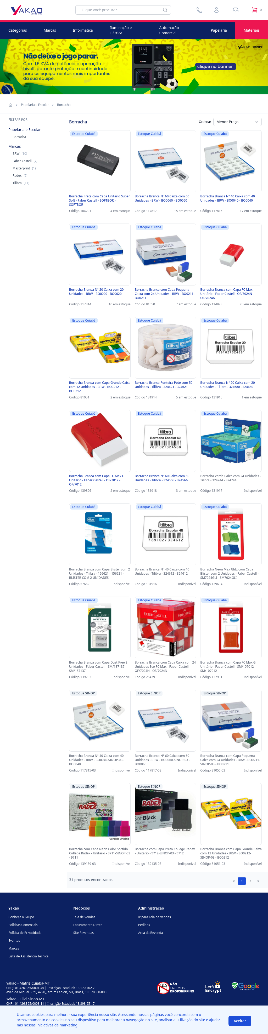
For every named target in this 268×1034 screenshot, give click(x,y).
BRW (20, 153)
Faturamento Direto (87, 925)
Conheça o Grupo (21, 917)
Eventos (14, 940)
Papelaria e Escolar (35, 105)
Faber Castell (25, 161)
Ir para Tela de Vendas (154, 917)
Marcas (50, 30)
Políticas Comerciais (22, 925)
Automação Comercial (169, 30)
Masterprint (24, 168)
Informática (83, 30)
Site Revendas (83, 932)
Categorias (17, 30)
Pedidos (144, 925)
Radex (20, 175)
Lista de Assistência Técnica (28, 956)
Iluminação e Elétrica (121, 30)
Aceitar (240, 1020)
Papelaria (219, 30)
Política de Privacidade (24, 932)
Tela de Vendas (84, 917)
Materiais (252, 30)
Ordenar (205, 121)
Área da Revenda (150, 932)
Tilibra (21, 183)
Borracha (19, 137)
